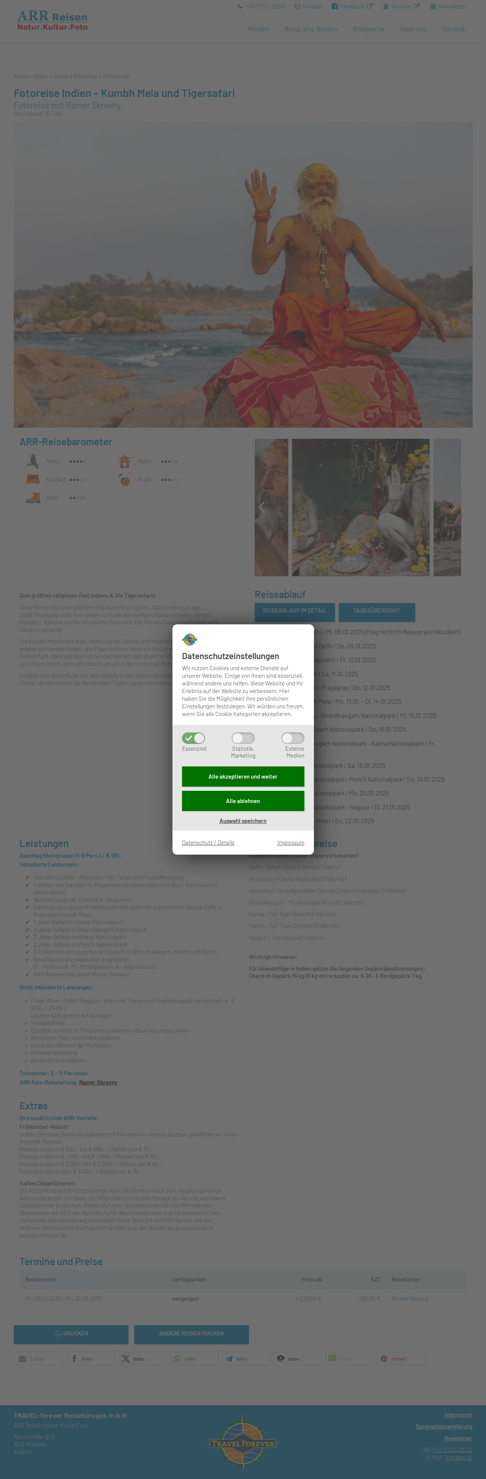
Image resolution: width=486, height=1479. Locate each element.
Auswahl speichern (243, 820)
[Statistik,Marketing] (243, 738)
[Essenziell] (193, 738)
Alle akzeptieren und (243, 776)
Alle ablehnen (243, 800)
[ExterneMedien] (292, 738)
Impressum (290, 842)
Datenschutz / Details (208, 842)
